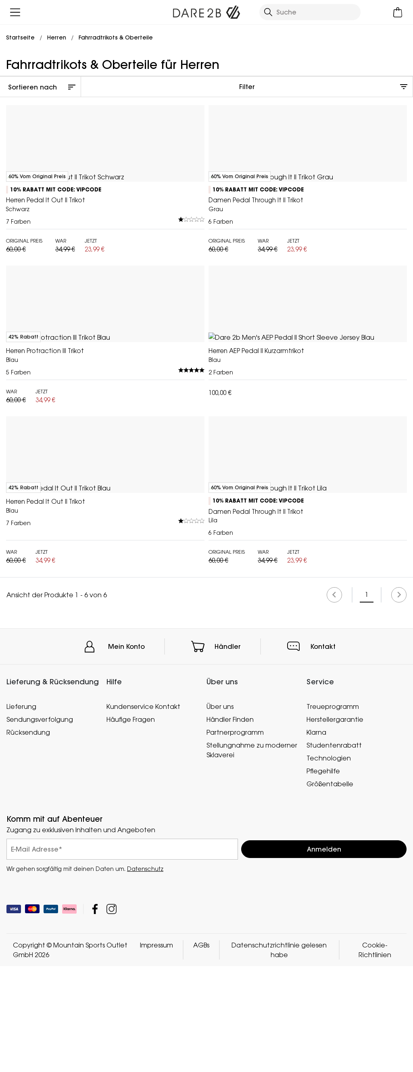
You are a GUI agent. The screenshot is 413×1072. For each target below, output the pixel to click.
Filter (247, 87)
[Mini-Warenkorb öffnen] (398, 12)
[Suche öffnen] (310, 12)
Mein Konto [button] (126, 1012)
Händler (228, 1012)
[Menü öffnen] (15, 12)
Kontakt (323, 1012)
